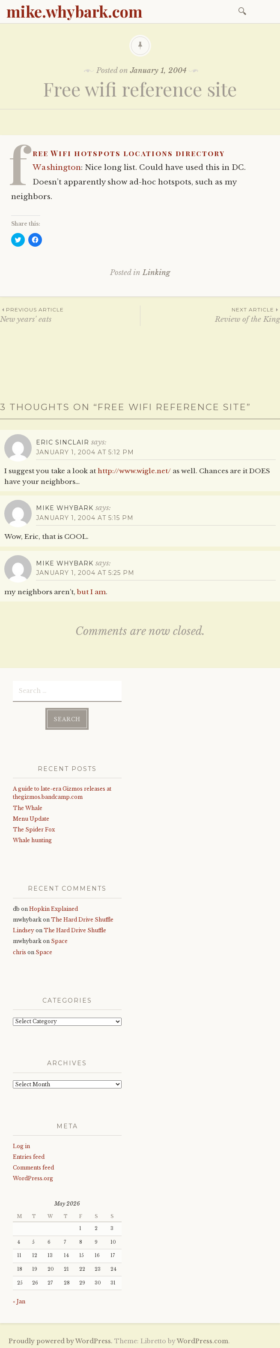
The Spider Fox (34, 827)
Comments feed (33, 1165)
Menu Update (31, 816)
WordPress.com (202, 1338)
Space (59, 938)
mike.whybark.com (74, 11)
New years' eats (70, 314)
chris (19, 949)
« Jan (19, 1299)
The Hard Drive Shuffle (82, 917)
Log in (21, 1143)
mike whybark (64, 508)
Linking (156, 272)
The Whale (27, 805)
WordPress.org (33, 1176)
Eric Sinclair (62, 442)
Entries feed (29, 1154)
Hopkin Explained (53, 906)
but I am (91, 592)
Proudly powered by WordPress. (61, 1338)
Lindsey (23, 928)
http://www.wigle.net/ (134, 471)
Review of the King (210, 314)
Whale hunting (32, 837)
